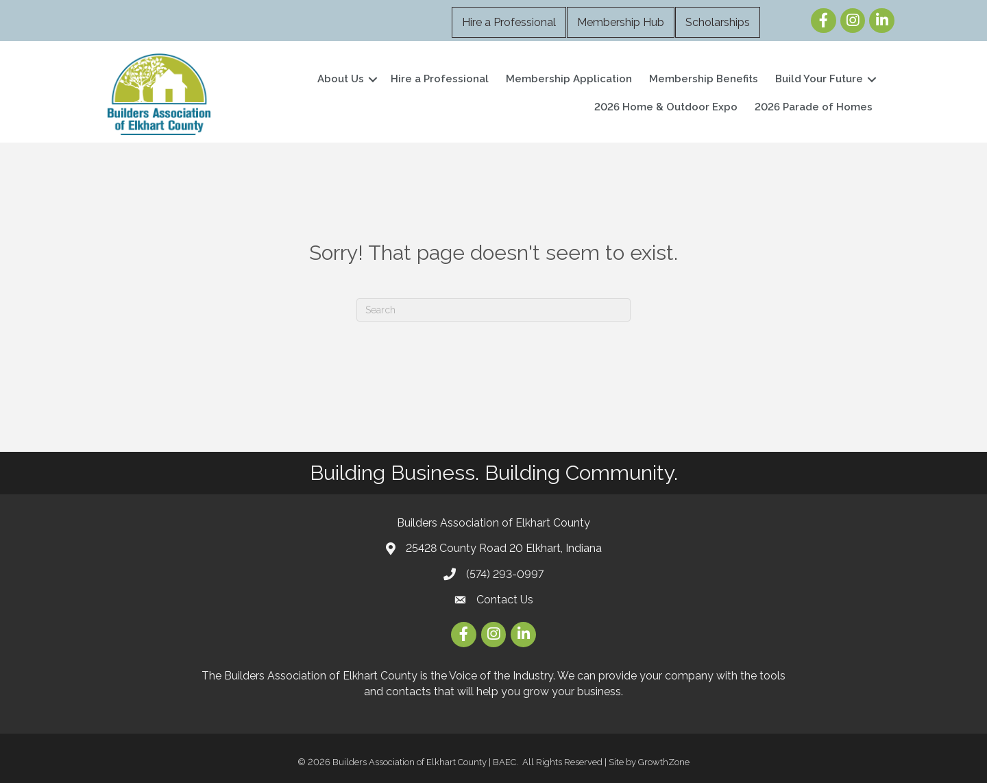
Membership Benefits (703, 79)
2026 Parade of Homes (814, 107)
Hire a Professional (509, 22)
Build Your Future (819, 79)
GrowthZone (664, 762)
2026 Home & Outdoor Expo (666, 107)
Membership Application (569, 79)
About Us (340, 79)
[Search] (493, 310)
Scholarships (717, 22)
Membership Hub (620, 22)
